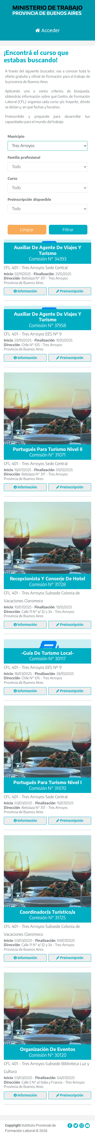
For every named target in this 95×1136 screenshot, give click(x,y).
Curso (12, 178)
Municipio (16, 136)
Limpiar (27, 229)
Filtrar (68, 229)
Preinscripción (69, 291)
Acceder (47, 30)
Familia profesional (24, 157)
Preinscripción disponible (29, 199)
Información (25, 291)
